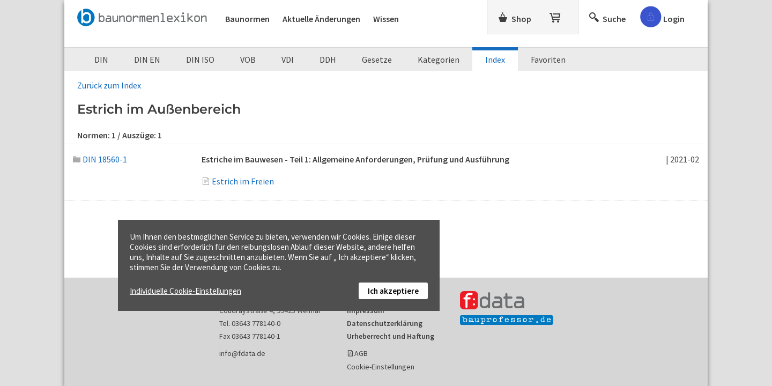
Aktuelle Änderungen (321, 18)
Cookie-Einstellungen (380, 367)
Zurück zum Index (109, 85)
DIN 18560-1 (100, 159)
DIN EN (147, 59)
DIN (101, 59)
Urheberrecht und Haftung (390, 336)
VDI (287, 59)
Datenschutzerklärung (384, 323)
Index (495, 59)
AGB (361, 353)
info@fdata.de (242, 353)
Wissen (386, 18)
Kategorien (438, 59)
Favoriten (548, 59)
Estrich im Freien (243, 181)
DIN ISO (200, 59)
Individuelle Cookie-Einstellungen (185, 291)
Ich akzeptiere (393, 291)
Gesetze (377, 59)
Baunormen (247, 18)
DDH (328, 59)
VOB (248, 59)
